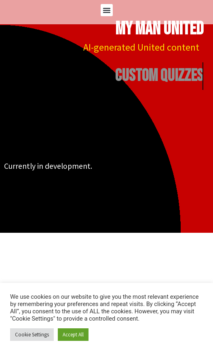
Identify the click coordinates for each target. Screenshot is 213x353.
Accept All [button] (73, 334)
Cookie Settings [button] (32, 334)
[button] (107, 10)
